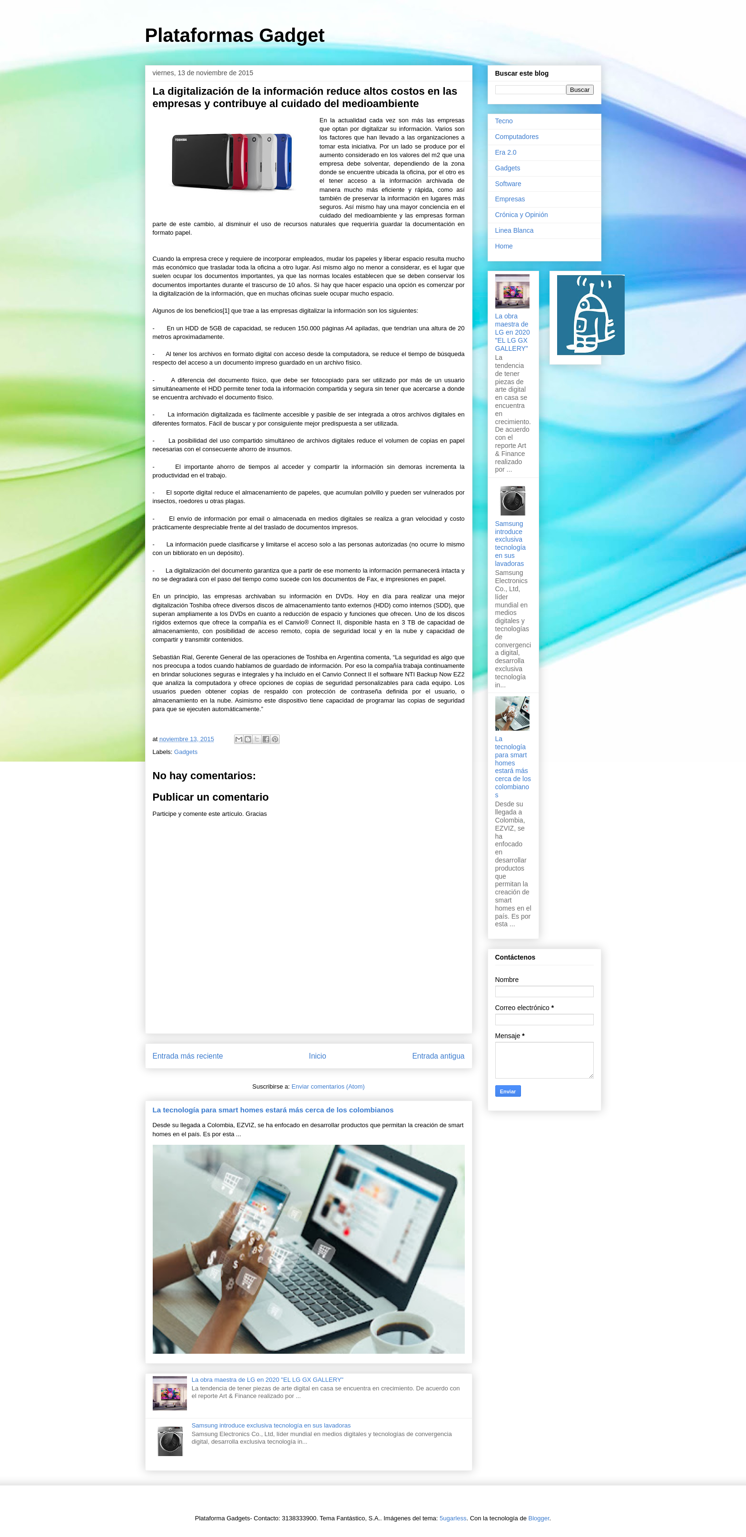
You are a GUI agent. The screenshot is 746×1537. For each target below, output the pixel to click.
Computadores (517, 136)
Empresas (510, 199)
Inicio (317, 1056)
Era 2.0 (506, 152)
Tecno (504, 121)
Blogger (539, 1518)
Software (508, 184)
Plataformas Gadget (235, 35)
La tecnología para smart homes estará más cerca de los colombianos (273, 1110)
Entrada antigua (438, 1056)
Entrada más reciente (188, 1056)
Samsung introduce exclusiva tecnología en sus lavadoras (271, 1425)
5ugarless (453, 1518)
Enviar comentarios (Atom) (328, 1086)
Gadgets (185, 751)
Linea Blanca (514, 230)
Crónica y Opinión (521, 214)
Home (504, 246)
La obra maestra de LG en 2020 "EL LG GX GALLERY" (268, 1379)
